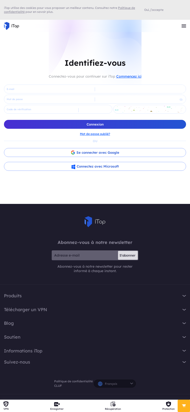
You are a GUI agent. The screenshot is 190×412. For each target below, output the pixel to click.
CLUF (58, 386)
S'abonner (127, 255)
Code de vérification (19, 109)
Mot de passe (15, 99)
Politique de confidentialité (73, 381)
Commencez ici (129, 76)
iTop (95, 221)
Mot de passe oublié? (95, 134)
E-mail (10, 89)
